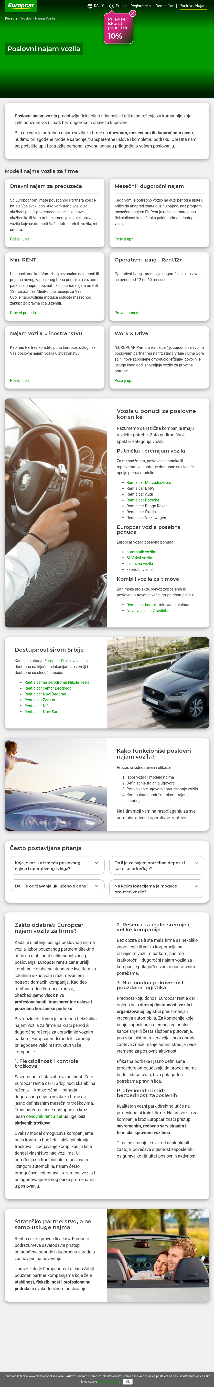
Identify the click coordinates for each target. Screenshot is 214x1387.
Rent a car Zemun (39, 700)
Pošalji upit (19, 239)
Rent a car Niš (36, 706)
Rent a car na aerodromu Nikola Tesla (56, 682)
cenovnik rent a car (44, 1116)
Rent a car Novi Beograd (45, 694)
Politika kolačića (108, 1381)
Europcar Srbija (57, 661)
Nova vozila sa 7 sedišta (148, 610)
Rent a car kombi (141, 605)
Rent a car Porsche (143, 500)
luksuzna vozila (140, 563)
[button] (95, 6)
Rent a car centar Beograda (48, 688)
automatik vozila (141, 552)
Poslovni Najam (193, 5)
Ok (127, 1381)
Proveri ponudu (23, 312)
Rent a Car (165, 6)
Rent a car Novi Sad (41, 711)
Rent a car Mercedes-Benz (149, 482)
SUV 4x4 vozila (139, 558)
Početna (11, 18)
